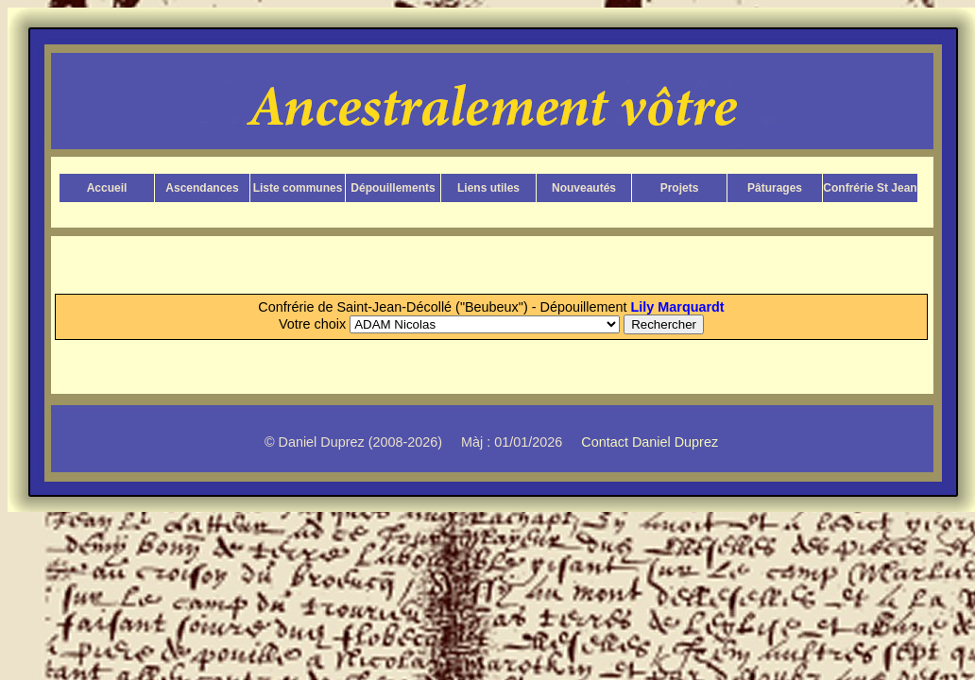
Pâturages (774, 188)
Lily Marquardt (678, 306)
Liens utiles (488, 188)
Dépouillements (393, 188)
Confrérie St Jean (869, 188)
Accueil (107, 188)
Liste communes (298, 188)
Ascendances (201, 188)
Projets (679, 188)
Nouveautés (584, 188)
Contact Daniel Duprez (649, 442)
